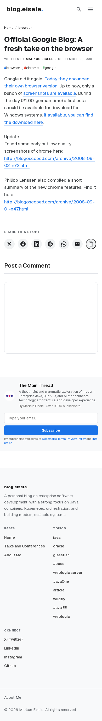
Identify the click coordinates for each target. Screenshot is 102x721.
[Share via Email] (77, 244)
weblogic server (68, 572)
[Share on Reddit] (50, 244)
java (56, 537)
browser (25, 27)
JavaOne (61, 581)
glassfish (61, 555)
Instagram (13, 657)
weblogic (61, 616)
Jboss (58, 563)
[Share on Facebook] (23, 244)
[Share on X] (9, 244)
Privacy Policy (76, 439)
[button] (79, 9)
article (59, 590)
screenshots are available (49, 93)
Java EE (60, 607)
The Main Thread (36, 385)
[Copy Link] (91, 244)
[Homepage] (27, 9)
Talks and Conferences (24, 546)
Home (9, 27)
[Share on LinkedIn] (36, 244)
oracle (58, 546)
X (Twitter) (13, 639)
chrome (31, 67)
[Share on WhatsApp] (64, 244)
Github (10, 665)
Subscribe (51, 430)
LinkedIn (11, 648)
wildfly (59, 599)
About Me (12, 555)
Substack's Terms (54, 439)
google (49, 67)
